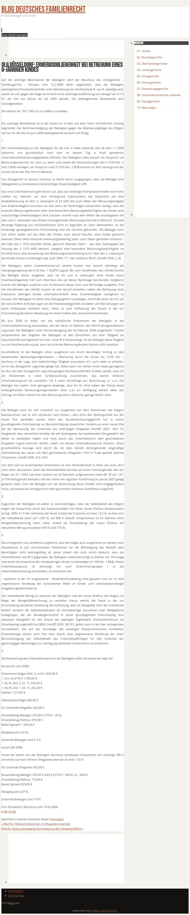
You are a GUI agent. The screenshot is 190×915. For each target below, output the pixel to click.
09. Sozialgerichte (148, 101)
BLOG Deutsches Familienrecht (43, 9)
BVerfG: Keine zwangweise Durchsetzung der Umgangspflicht (42, 829)
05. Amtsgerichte (148, 76)
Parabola (96, 910)
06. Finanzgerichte (149, 82)
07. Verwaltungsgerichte (152, 89)
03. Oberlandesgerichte (152, 64)
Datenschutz (16, 896)
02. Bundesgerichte (149, 57)
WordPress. (110, 910)
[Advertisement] (72, 29)
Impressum (15, 891)
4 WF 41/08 (8, 812)
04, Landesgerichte (149, 70)
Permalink (56, 819)
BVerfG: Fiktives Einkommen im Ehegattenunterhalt (35, 824)
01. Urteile (143, 51)
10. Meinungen (146, 108)
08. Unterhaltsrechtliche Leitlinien (159, 95)
